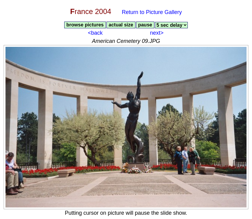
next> (157, 33)
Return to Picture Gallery (152, 12)
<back (95, 33)
